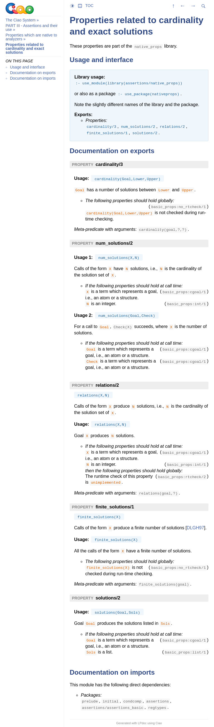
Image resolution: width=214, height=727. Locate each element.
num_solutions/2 (114, 243)
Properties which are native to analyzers (31, 37)
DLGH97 (195, 527)
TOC (89, 5)
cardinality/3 (109, 164)
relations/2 (107, 385)
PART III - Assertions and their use (32, 27)
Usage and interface (27, 67)
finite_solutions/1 (115, 507)
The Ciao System (20, 20)
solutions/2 (108, 598)
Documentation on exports (32, 72)
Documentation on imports (32, 78)
